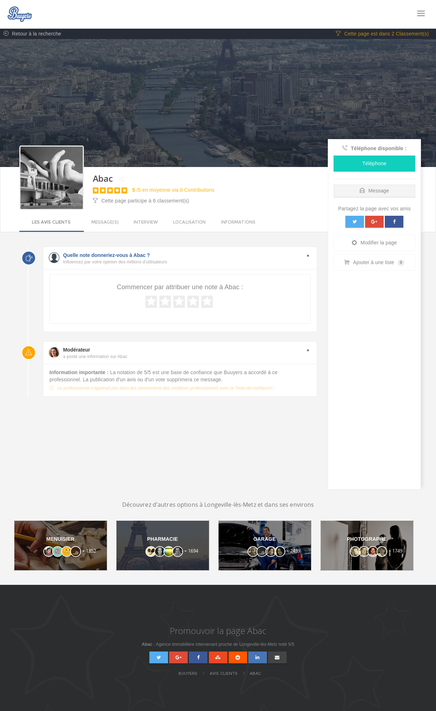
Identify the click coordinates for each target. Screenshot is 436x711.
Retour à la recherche (30, 34)
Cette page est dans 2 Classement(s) (382, 34)
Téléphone (374, 164)
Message (374, 191)
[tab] (374, 189)
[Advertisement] (374, 382)
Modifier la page (374, 243)
